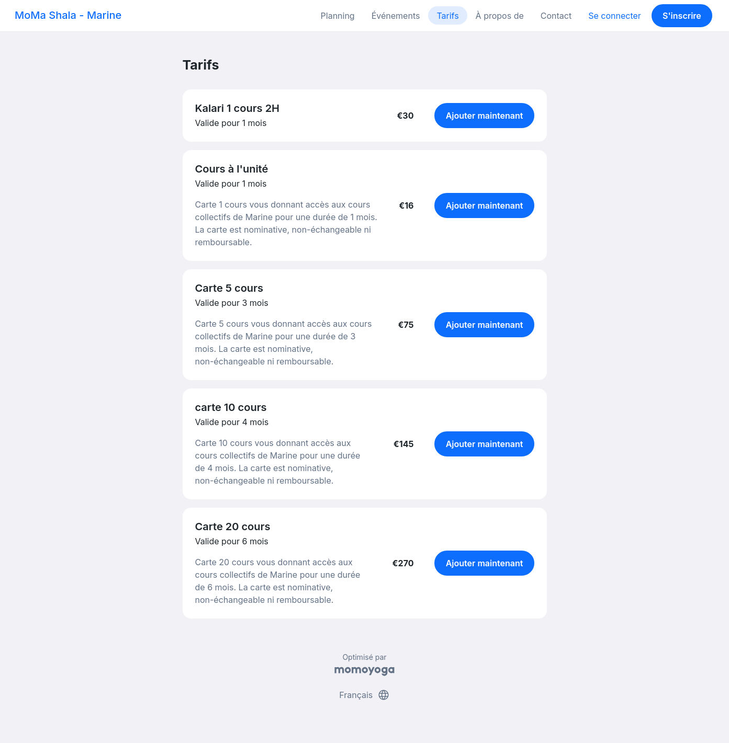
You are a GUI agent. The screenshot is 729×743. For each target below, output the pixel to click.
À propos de (500, 15)
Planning (338, 15)
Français (364, 695)
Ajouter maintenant (484, 115)
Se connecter (614, 15)
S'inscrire (682, 15)
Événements (396, 15)
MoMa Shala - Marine (68, 15)
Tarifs (447, 15)
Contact (556, 15)
